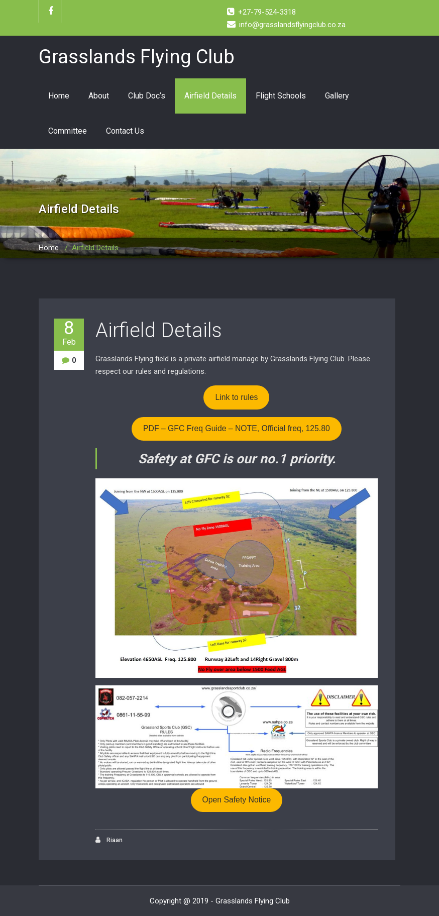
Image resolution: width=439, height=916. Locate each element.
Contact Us (125, 131)
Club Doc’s (146, 95)
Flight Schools (281, 95)
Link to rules (236, 397)
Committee (67, 131)
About (98, 95)
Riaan (109, 840)
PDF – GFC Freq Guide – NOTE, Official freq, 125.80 (236, 428)
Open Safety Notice (236, 799)
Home (58, 95)
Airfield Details (210, 95)
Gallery (337, 95)
